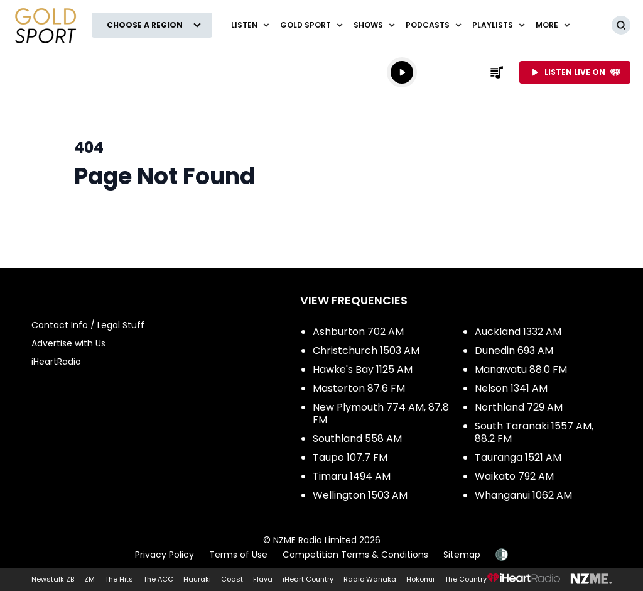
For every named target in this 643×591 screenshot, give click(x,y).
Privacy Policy (164, 554)
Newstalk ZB (52, 579)
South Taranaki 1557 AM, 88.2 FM (534, 432)
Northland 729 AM (519, 407)
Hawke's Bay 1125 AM (363, 369)
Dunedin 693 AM (514, 350)
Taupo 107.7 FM (350, 457)
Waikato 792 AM (514, 476)
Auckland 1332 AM (518, 331)
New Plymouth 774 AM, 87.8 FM (381, 413)
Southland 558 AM (357, 438)
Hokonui (420, 579)
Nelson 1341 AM (511, 388)
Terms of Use (238, 554)
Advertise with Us (68, 343)
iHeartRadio (56, 361)
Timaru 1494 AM (352, 476)
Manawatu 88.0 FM (521, 369)
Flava (263, 579)
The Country (466, 579)
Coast (232, 579)
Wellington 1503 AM (360, 495)
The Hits (119, 579)
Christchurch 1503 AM (366, 350)
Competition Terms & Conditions (355, 554)
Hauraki (197, 579)
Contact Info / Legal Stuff (87, 325)
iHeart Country (308, 579)
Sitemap (461, 554)
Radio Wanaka (369, 579)
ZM (89, 579)
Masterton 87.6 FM (359, 388)
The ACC (158, 579)
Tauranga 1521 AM (518, 457)
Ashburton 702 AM (358, 331)
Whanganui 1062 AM (523, 495)
